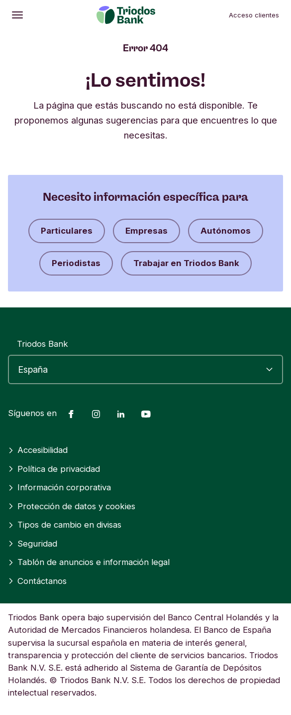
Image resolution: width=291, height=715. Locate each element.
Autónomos (225, 231)
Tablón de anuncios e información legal (89, 562)
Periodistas (76, 263)
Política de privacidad (54, 469)
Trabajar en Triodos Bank (186, 263)
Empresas (146, 231)
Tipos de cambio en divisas (64, 525)
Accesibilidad (38, 450)
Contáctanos (37, 581)
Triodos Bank (42, 344)
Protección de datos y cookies (71, 506)
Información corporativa (59, 487)
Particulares (67, 231)
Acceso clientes (254, 15)
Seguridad (32, 544)
